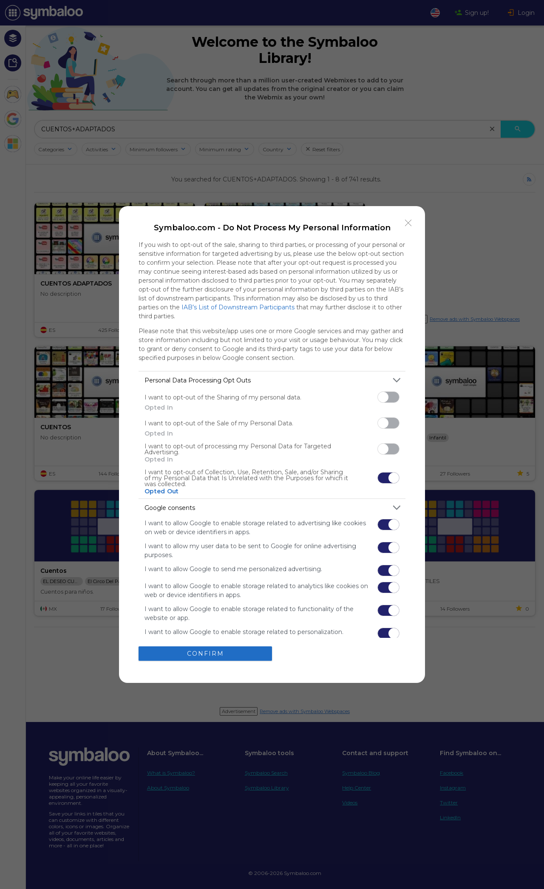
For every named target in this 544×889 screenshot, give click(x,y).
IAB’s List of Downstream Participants (238, 307)
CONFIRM (205, 653)
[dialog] (272, 444)
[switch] (388, 397)
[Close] (408, 223)
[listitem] (272, 380)
